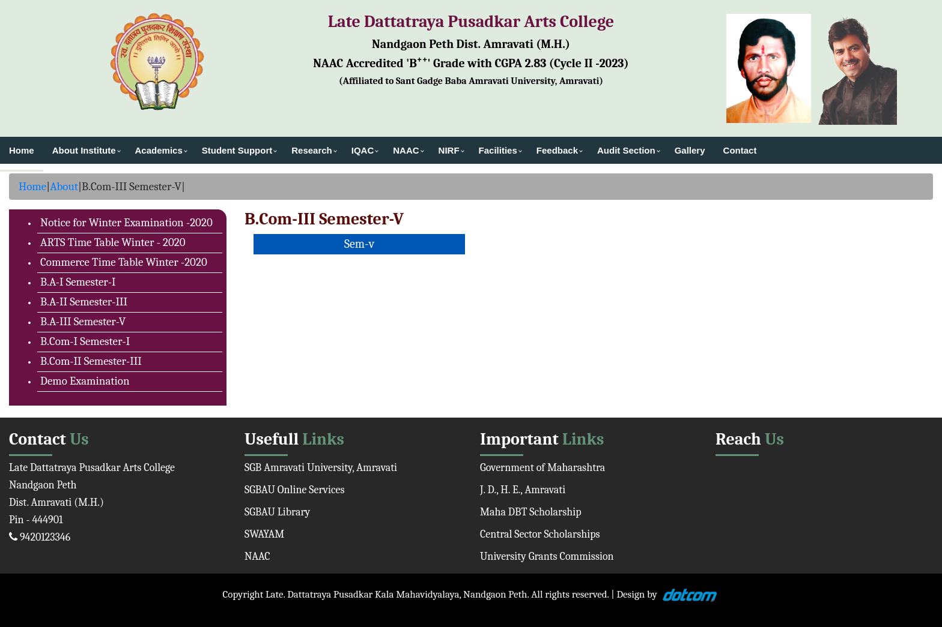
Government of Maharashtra (542, 467)
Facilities (498, 150)
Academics (159, 150)
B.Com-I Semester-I (85, 341)
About (64, 186)
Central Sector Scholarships (540, 534)
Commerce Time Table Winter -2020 (123, 262)
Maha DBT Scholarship (531, 512)
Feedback (557, 150)
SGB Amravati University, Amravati (321, 467)
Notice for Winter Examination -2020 (126, 222)
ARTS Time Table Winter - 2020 (113, 242)
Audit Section (626, 150)
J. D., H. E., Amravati (522, 490)
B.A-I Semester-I (78, 282)
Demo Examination (85, 381)
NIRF (449, 150)
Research (311, 150)
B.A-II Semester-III (83, 301)
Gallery (690, 150)
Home (21, 150)
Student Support (237, 150)
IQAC (362, 150)
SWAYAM (264, 534)
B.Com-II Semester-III (91, 361)
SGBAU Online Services (295, 490)
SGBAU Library (277, 512)
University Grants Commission (547, 556)
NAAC (406, 150)
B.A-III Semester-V (83, 321)
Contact (740, 150)
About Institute (84, 150)
